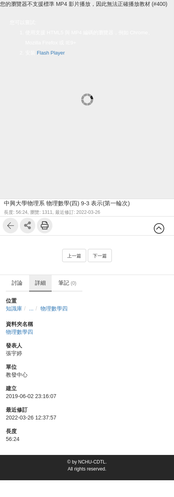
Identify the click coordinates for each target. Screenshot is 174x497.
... (31, 308)
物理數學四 (54, 308)
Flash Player (51, 53)
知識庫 (14, 308)
